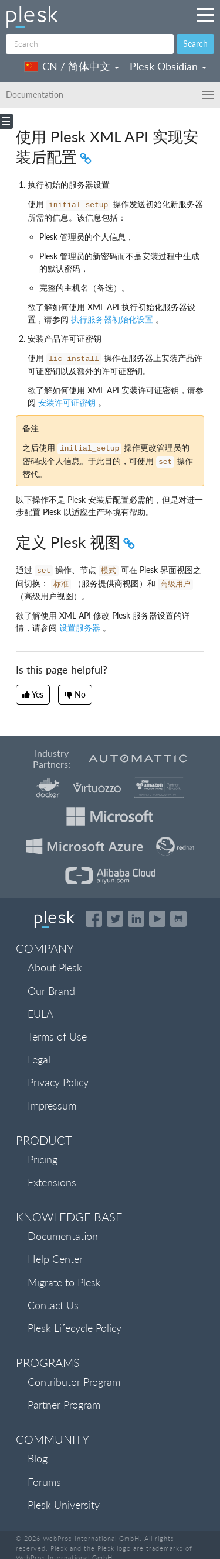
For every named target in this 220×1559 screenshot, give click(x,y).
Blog (38, 1458)
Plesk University (64, 1504)
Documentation (63, 1236)
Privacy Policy (58, 1082)
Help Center (55, 1258)
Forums (44, 1481)
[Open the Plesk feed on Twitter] (115, 919)
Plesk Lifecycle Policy (74, 1327)
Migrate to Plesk (64, 1282)
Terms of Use (57, 1036)
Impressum (52, 1105)
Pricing (42, 1159)
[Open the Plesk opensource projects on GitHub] (178, 919)
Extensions (52, 1182)
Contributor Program (74, 1381)
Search (195, 44)
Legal (39, 1059)
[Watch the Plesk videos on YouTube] (157, 919)
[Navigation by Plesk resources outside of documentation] (205, 14)
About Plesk (55, 967)
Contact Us (53, 1305)
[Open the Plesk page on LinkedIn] (136, 919)
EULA (40, 1013)
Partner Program (64, 1404)
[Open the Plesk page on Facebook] (94, 919)
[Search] (90, 44)
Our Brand (51, 990)
